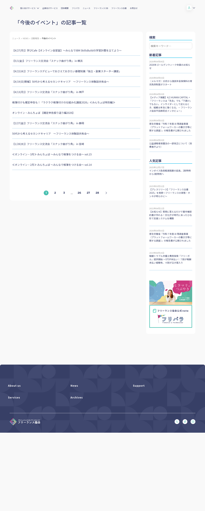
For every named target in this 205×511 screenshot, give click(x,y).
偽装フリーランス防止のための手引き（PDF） (92, 475)
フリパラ (76, 8)
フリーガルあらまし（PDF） (146, 420)
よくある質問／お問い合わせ (146, 392)
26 (79, 193)
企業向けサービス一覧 (18, 469)
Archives (76, 446)
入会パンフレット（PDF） (145, 398)
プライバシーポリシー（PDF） (147, 430)
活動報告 (74, 409)
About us (14, 385)
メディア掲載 (76, 414)
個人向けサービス (28, 8)
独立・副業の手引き (79, 459)
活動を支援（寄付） (17, 398)
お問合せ (134, 8)
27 (88, 193)
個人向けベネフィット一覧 (20, 459)
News (74, 385)
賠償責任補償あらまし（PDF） (147, 403)
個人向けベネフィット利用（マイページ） (27, 464)
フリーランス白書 (119, 8)
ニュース (86, 8)
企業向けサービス (50, 8)
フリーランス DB (101, 8)
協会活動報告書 (77, 464)
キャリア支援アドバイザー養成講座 (24, 480)
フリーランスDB (15, 453)
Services (14, 446)
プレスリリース (77, 398)
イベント (74, 403)
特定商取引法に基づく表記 (145, 436)
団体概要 (65, 8)
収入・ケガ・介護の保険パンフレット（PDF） (154, 409)
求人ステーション (16, 475)
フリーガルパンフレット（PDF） (148, 414)
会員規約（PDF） (141, 425)
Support (139, 385)
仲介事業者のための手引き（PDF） (87, 469)
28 (97, 193)
